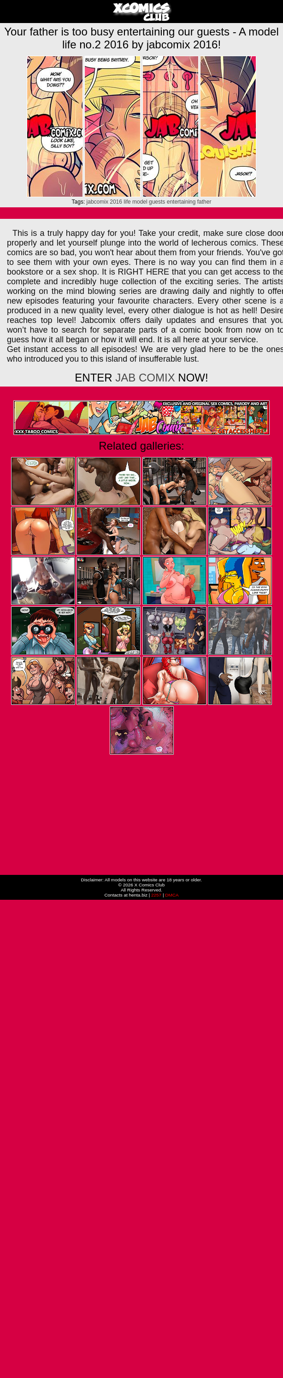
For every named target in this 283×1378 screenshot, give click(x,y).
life (127, 202)
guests (157, 202)
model (139, 202)
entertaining (181, 202)
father (204, 202)
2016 (116, 202)
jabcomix (97, 202)
